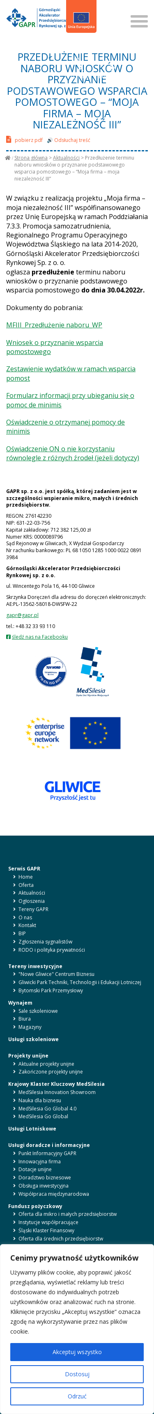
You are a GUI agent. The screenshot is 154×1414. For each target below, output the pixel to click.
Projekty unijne (28, 1055)
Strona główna (31, 157)
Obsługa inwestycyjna (43, 1185)
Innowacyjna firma (39, 1161)
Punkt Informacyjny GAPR (47, 1153)
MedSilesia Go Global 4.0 (47, 1108)
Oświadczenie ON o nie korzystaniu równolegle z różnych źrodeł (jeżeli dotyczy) (72, 453)
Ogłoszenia (31, 901)
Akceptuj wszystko (77, 1352)
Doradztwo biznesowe (44, 1177)
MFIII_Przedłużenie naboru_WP (54, 324)
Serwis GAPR (24, 868)
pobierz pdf (24, 139)
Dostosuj (77, 1374)
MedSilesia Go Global (43, 1116)
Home (25, 876)
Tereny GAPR (33, 909)
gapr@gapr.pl (22, 615)
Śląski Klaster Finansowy (46, 1230)
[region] (77, 1329)
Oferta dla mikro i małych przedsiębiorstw (67, 1214)
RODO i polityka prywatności (51, 949)
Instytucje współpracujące (48, 1222)
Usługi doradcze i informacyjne (49, 1145)
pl (73, 44)
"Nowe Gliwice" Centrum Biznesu (56, 974)
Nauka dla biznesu (39, 1100)
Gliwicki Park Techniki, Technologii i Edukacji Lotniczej (79, 982)
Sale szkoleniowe (38, 1010)
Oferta (26, 885)
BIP (77, 55)
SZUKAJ (109, 7)
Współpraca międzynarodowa (53, 1193)
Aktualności (66, 157)
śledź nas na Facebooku (40, 636)
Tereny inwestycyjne (35, 966)
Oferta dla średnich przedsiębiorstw (60, 1238)
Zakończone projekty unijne (50, 1071)
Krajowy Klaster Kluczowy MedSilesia (56, 1083)
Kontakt (27, 925)
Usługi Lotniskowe (32, 1128)
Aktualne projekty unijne (46, 1063)
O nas (25, 917)
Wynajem (20, 1002)
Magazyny (29, 1026)
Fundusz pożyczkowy (35, 1206)
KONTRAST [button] (111, 72)
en (82, 44)
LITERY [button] (80, 72)
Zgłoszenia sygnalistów (45, 941)
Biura (24, 1018)
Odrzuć (77, 1396)
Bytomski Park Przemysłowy (50, 990)
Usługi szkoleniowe (33, 1039)
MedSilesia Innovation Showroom (57, 1092)
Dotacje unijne (35, 1169)
